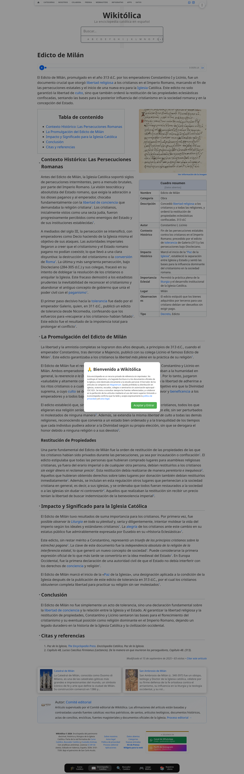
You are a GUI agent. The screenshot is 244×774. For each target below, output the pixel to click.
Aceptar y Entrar (144, 405)
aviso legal (104, 398)
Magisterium (115, 384)
